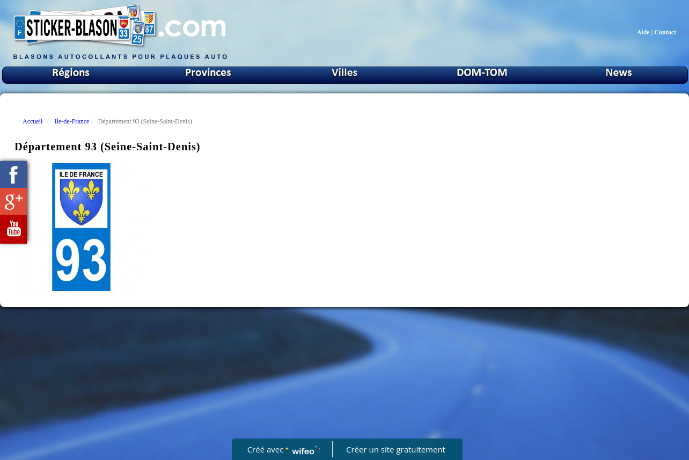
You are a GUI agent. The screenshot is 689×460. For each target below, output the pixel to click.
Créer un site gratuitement (395, 449)
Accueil (32, 121)
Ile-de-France (72, 121)
